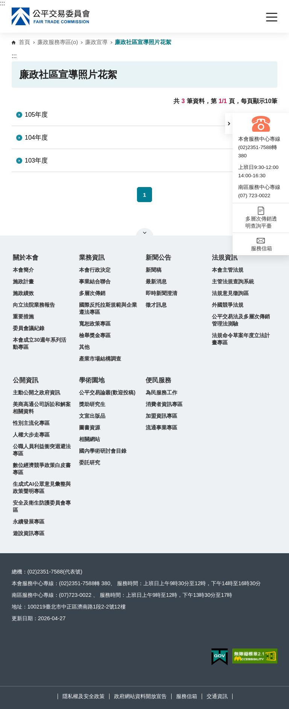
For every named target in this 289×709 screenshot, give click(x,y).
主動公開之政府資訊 (36, 392)
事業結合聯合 (95, 281)
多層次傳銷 (92, 293)
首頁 (24, 42)
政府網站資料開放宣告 (140, 696)
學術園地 (92, 380)
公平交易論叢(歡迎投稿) (107, 392)
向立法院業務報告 (34, 305)
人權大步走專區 (31, 435)
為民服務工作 (161, 392)
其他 (84, 347)
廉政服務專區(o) (57, 42)
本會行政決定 (95, 270)
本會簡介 (23, 270)
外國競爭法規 (227, 305)
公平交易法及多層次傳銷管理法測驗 (241, 320)
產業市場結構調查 (100, 359)
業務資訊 (92, 257)
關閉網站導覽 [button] (145, 232)
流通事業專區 (161, 427)
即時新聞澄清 (161, 293)
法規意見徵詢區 (230, 293)
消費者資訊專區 (164, 404)
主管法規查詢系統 (233, 281)
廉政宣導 (96, 42)
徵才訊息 (156, 305)
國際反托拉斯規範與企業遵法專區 (108, 308)
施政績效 (23, 293)
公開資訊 (25, 380)
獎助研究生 (92, 404)
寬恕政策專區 (95, 324)
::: (2, 3)
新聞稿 (153, 270)
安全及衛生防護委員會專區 (42, 506)
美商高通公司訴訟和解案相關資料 (42, 407)
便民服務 (158, 380)
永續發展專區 (28, 522)
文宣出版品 (92, 416)
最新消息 (156, 281)
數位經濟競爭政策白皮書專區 (42, 468)
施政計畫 (23, 281)
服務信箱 (186, 696)
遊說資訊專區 (28, 533)
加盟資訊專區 (161, 416)
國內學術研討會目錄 (102, 451)
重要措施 (23, 316)
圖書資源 (89, 427)
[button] (229, 123)
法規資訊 (224, 257)
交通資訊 (217, 696)
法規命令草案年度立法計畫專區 (241, 338)
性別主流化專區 (31, 423)
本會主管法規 (227, 270)
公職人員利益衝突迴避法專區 (42, 449)
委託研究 (89, 462)
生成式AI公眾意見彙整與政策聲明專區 (42, 487)
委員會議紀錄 (28, 328)
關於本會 (25, 257)
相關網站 (89, 439)
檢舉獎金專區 (95, 335)
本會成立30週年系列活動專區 (39, 343)
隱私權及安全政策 (83, 696)
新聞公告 (158, 257)
